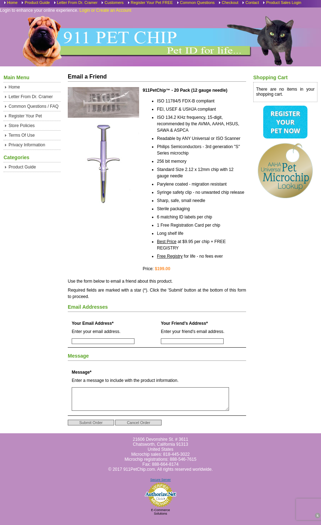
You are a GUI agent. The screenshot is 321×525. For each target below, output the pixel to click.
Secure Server (160, 485)
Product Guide (37, 2)
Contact (252, 2)
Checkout (230, 2)
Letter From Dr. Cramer (77, 2)
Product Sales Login (283, 2)
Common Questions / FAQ (33, 106)
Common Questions (197, 2)
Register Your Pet (25, 115)
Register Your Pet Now (285, 122)
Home (12, 2)
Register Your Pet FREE (152, 2)
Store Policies (22, 125)
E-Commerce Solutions (160, 517)
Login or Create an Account (105, 10)
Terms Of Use (22, 135)
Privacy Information (27, 144)
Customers (114, 2)
